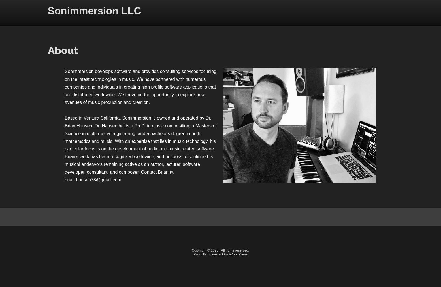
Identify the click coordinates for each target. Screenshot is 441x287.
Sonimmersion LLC (94, 11)
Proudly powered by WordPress (220, 254)
